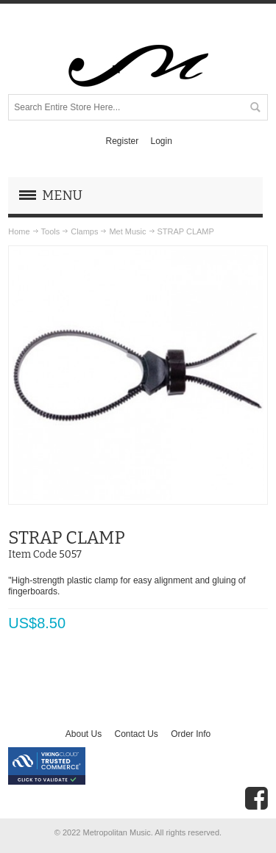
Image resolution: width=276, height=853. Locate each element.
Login (160, 141)
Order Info (190, 734)
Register (121, 141)
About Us (84, 734)
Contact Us (136, 734)
